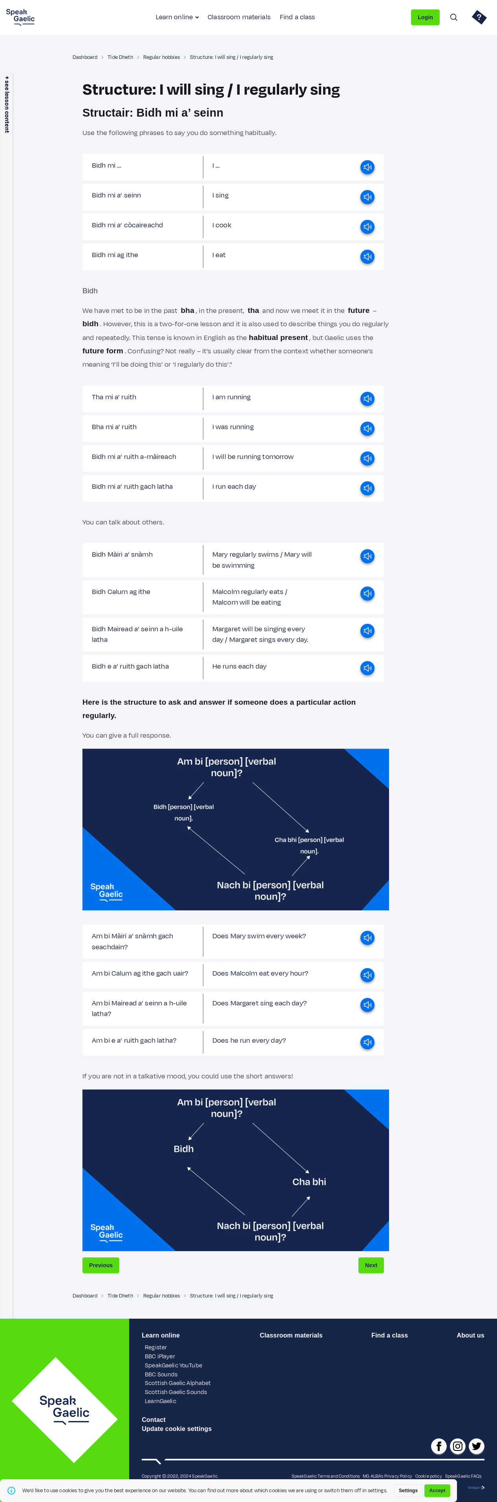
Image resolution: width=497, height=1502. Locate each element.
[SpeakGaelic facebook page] (439, 1446)
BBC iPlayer (160, 1356)
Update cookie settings (177, 1428)
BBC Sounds (161, 1374)
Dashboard (85, 57)
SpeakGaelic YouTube (173, 1365)
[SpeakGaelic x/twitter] (476, 1446)
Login (425, 17)
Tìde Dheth (120, 57)
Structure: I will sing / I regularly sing (231, 57)
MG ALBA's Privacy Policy (387, 1476)
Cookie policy (428, 1476)
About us (470, 1335)
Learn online (174, 17)
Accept (437, 1490)
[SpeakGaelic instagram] (458, 1446)
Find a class (297, 17)
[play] (367, 167)
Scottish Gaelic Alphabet (178, 1383)
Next (371, 1265)
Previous (101, 1265)
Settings (408, 1490)
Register (156, 1347)
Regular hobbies (161, 57)
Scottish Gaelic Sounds (176, 1392)
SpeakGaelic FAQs (463, 1476)
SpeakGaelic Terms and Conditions (326, 1476)
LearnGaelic (160, 1401)
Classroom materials (239, 17)
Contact (154, 1419)
